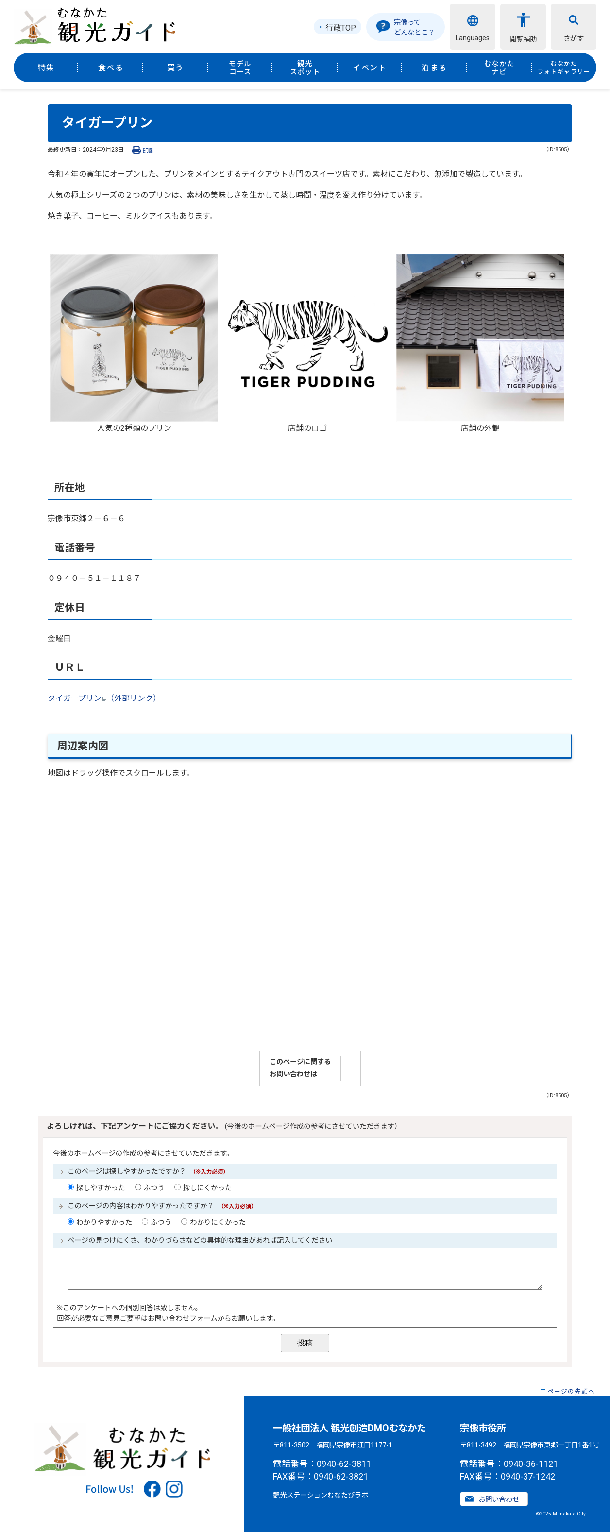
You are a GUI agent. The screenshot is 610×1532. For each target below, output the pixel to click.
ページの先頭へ (571, 1391)
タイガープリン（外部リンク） (104, 698)
